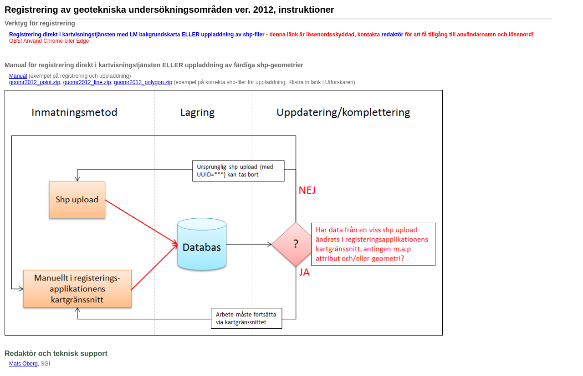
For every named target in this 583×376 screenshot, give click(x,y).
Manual (18, 76)
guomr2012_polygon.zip (143, 82)
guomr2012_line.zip (87, 82)
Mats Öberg (23, 364)
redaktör (393, 34)
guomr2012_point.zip (34, 82)
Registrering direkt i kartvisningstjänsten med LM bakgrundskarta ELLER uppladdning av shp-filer (137, 34)
